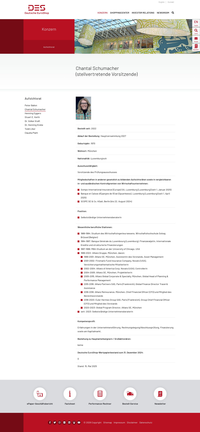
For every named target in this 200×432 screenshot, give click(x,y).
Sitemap (107, 422)
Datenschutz (145, 422)
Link (40, 396)
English (162, 2)
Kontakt (171, 2)
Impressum (119, 422)
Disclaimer (132, 422)
